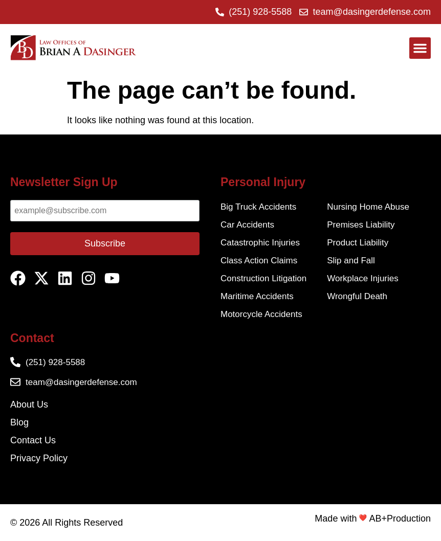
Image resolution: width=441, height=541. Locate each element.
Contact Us (33, 440)
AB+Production (400, 518)
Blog (19, 422)
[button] (420, 48)
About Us (29, 404)
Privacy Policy (39, 458)
